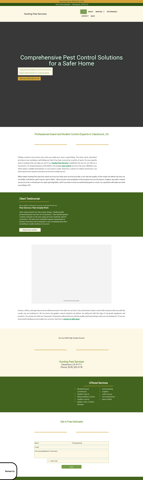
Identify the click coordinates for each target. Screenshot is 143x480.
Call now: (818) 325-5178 (29, 79)
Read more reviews (30, 230)
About (82, 14)
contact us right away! (71, 319)
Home (76, 14)
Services (91, 14)
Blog (123, 14)
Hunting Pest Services (60, 163)
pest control (66, 166)
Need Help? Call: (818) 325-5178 (71, 1)
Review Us (7, 471)
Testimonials (104, 14)
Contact (115, 14)
